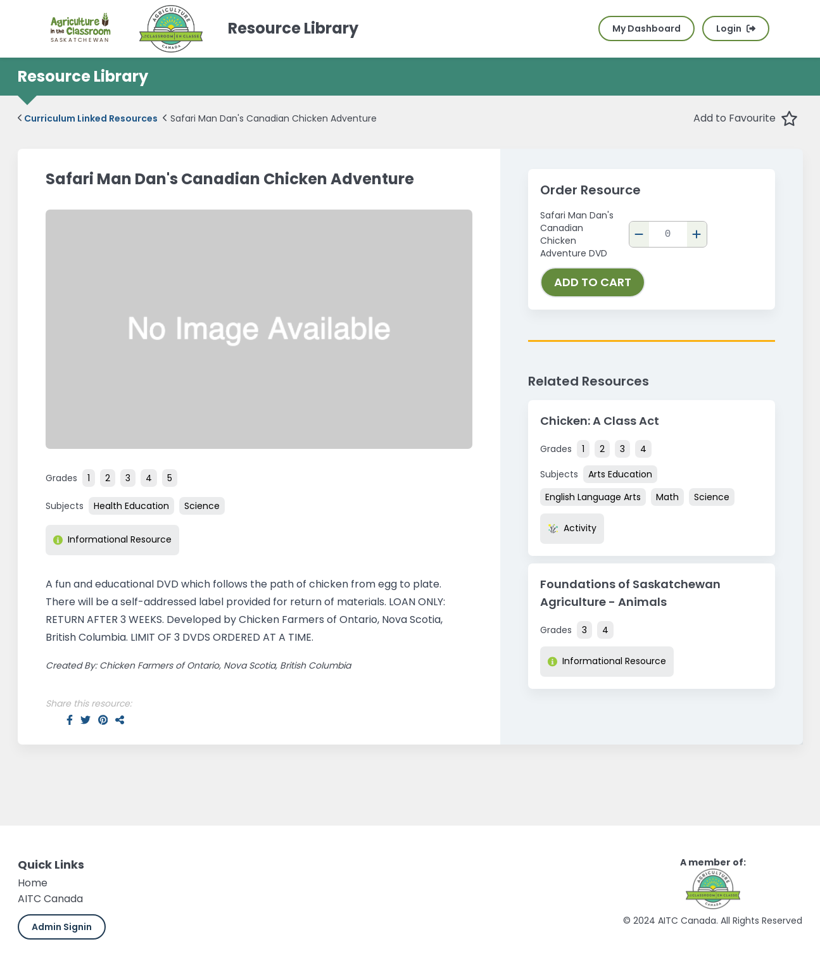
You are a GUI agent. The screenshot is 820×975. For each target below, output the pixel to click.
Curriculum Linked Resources (88, 118)
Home (32, 883)
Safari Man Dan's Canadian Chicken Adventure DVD (577, 234)
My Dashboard (646, 28)
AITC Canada (50, 898)
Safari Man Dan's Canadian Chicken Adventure (270, 118)
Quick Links (51, 864)
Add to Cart (592, 282)
